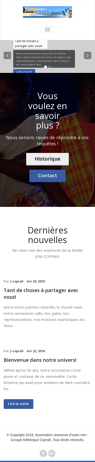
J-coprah (17, 281)
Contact (47, 175)
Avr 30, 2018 (36, 281)
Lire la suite (24, 71)
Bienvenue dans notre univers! (40, 360)
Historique (47, 158)
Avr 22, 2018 (36, 351)
